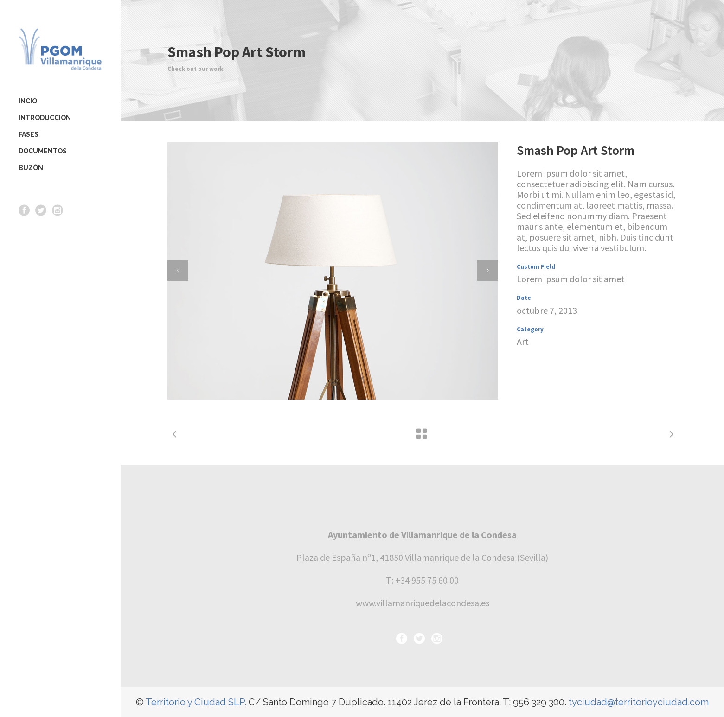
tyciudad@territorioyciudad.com (639, 702)
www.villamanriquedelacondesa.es (422, 603)
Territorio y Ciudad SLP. (196, 702)
